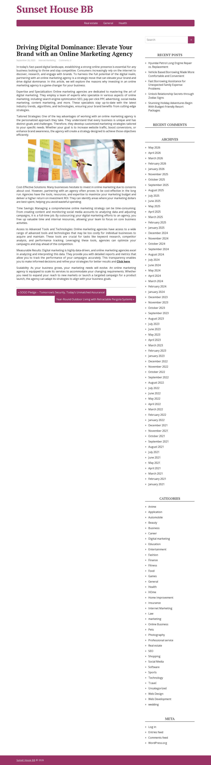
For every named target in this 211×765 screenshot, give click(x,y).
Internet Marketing (47, 60)
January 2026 (156, 169)
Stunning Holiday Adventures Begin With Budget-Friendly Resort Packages (170, 106)
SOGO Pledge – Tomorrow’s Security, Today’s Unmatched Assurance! (62, 292)
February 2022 (157, 415)
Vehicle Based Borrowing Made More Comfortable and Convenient (171, 74)
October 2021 (156, 436)
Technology (155, 678)
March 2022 (155, 409)
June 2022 (154, 393)
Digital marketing (159, 538)
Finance (153, 560)
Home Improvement (160, 597)
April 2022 (154, 404)
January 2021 (156, 484)
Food (151, 571)
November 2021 (158, 431)
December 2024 (158, 233)
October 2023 (156, 308)
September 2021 (158, 441)
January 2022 (156, 420)
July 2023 (153, 324)
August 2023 (156, 318)
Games (152, 576)
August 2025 (156, 190)
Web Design (155, 694)
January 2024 (156, 292)
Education (154, 544)
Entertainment (157, 549)
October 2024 (156, 243)
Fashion (153, 555)
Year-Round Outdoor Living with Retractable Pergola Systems (94, 299)
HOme (152, 592)
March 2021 (155, 473)
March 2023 (155, 345)
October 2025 (156, 179)
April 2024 (154, 275)
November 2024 (158, 238)
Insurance (154, 603)
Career (152, 533)
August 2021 (156, 447)
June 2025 (154, 201)
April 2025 (154, 211)
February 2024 (157, 286)
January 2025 (156, 227)
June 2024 (154, 265)
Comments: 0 (65, 60)
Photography (156, 635)
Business (154, 528)
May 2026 (154, 147)
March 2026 (155, 158)
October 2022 (156, 372)
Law (150, 613)
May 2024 (154, 270)
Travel (152, 683)
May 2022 (154, 398)
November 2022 (158, 366)
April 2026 (154, 153)
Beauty (152, 522)
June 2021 (154, 457)
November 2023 (158, 302)
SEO (150, 651)
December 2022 (158, 361)
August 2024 (156, 254)
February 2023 (157, 350)
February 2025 (157, 222)
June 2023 (154, 329)
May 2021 (154, 463)
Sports (152, 672)
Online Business (158, 624)
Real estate (91, 23)
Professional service (160, 640)
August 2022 (156, 382)
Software (154, 667)
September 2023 (158, 313)
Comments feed (158, 737)
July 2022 (153, 388)
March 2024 (155, 281)
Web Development (159, 699)
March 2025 (155, 217)
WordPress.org (157, 743)
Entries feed (155, 732)
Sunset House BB (54, 9)
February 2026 (157, 163)
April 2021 (154, 468)
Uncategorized (157, 688)
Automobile (155, 517)
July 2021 (153, 452)
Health (123, 23)
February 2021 (157, 479)
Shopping (154, 656)
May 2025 (154, 206)
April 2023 (154, 340)
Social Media (156, 661)
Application (155, 512)
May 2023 (154, 334)
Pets (151, 629)
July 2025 (153, 195)
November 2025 (158, 174)
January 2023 (156, 356)
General (108, 23)
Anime (152, 506)
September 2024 (158, 249)
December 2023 (158, 297)
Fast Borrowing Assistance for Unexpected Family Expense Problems (167, 84)
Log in (152, 727)
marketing (154, 619)
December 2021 (158, 425)
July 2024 (153, 259)
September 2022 (158, 377)
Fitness (152, 565)
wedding (153, 704)
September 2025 (158, 185)
